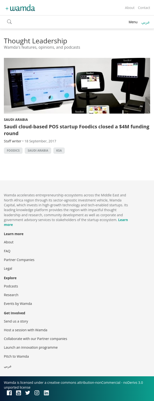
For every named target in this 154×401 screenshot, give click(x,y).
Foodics (13, 150)
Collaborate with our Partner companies (35, 338)
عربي (145, 22)
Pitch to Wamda (16, 356)
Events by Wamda (18, 303)
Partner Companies (19, 259)
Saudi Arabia (16, 119)
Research (11, 295)
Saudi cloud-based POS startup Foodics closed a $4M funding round (76, 130)
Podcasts (11, 286)
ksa (59, 150)
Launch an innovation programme (31, 347)
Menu (133, 22)
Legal (8, 268)
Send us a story (16, 321)
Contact (144, 7)
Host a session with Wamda (25, 330)
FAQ (7, 251)
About (129, 7)
